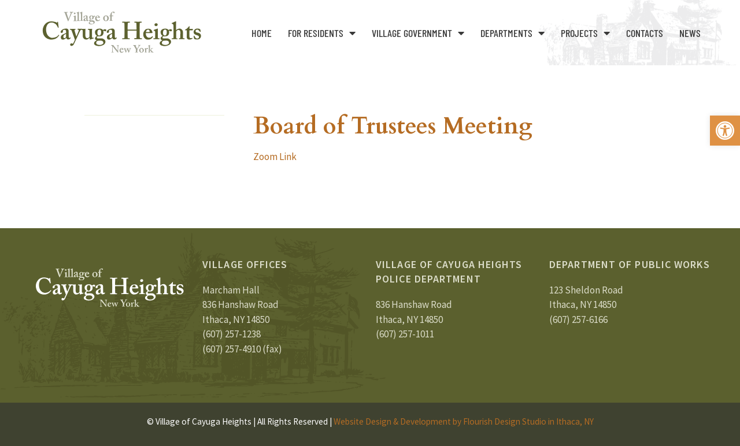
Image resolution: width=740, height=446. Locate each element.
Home (261, 33)
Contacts (644, 33)
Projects (585, 33)
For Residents (322, 33)
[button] (725, 131)
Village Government (418, 33)
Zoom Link (275, 156)
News (690, 33)
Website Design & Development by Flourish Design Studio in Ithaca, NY (464, 421)
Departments (512, 33)
